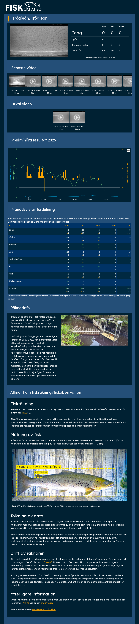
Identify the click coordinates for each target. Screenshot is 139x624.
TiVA (24, 412)
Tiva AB (48, 562)
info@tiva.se (47, 603)
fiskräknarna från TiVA (44, 609)
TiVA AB (25, 603)
